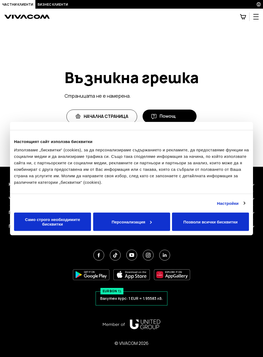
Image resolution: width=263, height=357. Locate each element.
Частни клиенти (17, 4)
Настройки (228, 203)
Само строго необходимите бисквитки (52, 221)
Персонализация (132, 221)
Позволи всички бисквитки (210, 221)
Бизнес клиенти (53, 4)
